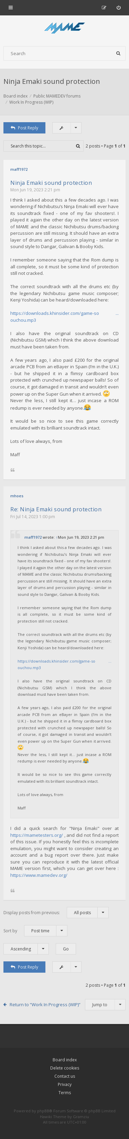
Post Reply (24, 128)
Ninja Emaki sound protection (51, 81)
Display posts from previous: (56, 912)
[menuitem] (118, 7)
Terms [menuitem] (64, 1093)
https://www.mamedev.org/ (38, 875)
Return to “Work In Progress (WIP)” (45, 1004)
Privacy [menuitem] (65, 1084)
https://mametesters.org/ (36, 835)
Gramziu (81, 1116)
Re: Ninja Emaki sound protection (55, 509)
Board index (65, 1060)
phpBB (43, 1110)
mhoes (16, 495)
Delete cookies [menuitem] (64, 1068)
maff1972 (19, 169)
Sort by (35, 930)
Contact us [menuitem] (64, 1076)
